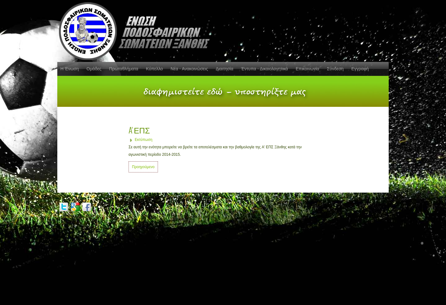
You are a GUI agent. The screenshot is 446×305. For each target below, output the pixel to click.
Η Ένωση (69, 68)
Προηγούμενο (143, 167)
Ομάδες (93, 68)
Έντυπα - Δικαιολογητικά (264, 68)
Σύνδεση (335, 68)
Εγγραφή (360, 68)
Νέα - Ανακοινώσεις (189, 68)
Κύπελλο (154, 68)
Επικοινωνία (307, 68)
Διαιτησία (224, 68)
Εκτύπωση (143, 139)
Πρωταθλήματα (123, 68)
